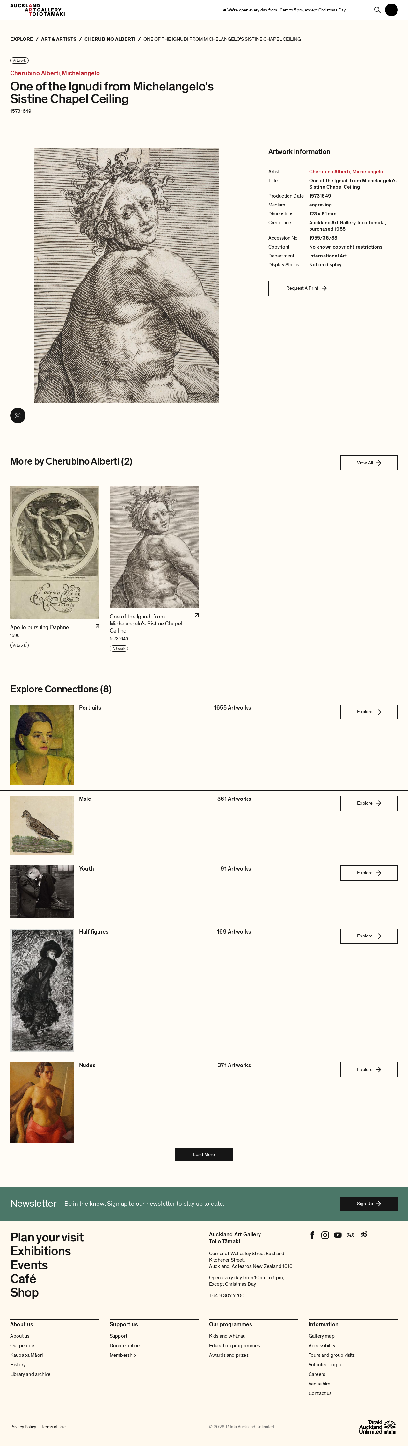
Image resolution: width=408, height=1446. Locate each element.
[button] (54, 569)
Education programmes (234, 1345)
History (18, 1364)
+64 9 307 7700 (226, 1295)
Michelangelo (81, 73)
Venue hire (320, 1383)
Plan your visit (47, 1237)
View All (369, 462)
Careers (317, 1374)
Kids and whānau (227, 1336)
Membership (123, 1355)
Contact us (320, 1393)
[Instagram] (325, 1235)
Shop (24, 1292)
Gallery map (322, 1336)
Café (23, 1278)
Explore (369, 711)
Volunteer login (325, 1364)
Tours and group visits (332, 1355)
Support (118, 1336)
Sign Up (369, 1203)
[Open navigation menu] (391, 10)
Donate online (125, 1345)
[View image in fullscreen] (18, 415)
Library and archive (30, 1374)
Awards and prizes (229, 1355)
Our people (22, 1345)
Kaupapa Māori (26, 1355)
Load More (204, 1154)
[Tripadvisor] (350, 1235)
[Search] (377, 10)
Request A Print (306, 288)
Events (29, 1265)
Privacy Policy (23, 1427)
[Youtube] (338, 1235)
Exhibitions (40, 1251)
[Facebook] (312, 1235)
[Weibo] (363, 1235)
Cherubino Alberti (35, 73)
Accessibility (322, 1345)
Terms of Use (53, 1427)
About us (19, 1336)
